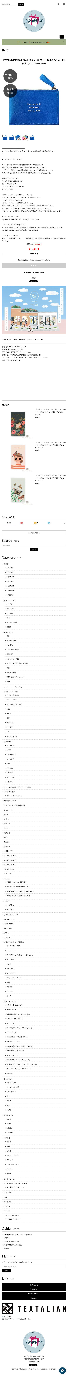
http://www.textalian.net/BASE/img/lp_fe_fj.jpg (17, 203)
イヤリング (10, 759)
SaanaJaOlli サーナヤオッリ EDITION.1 (20, 891)
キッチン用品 (11, 672)
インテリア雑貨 (12, 622)
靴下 (8, 1105)
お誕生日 (7, 823)
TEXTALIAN (8, 874)
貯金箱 (9, 1151)
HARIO (6, 933)
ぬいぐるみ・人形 (13, 1164)
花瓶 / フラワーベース (14, 795)
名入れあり (10, 905)
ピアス (9, 750)
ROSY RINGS (8, 924)
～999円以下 (8, 851)
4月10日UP (10, 577)
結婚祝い (7, 819)
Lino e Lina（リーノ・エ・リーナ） (19, 1060)
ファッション (11, 973)
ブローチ (10, 772)
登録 (6, 1270)
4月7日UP (10, 581)
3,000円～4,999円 (10, 860)
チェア (9, 618)
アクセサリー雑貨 (13, 659)
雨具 (8, 982)
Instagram (34, 1289)
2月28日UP (10, 590)
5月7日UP (10, 572)
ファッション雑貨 (13, 649)
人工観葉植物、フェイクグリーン (15, 1183)
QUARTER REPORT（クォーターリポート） (22, 1064)
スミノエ (7, 878)
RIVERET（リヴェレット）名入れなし (20, 955)
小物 (8, 681)
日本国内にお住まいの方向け (34, 272)
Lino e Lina (7, 937)
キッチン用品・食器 (11, 691)
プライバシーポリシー (11, 1241)
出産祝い (7, 828)
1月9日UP (10, 595)
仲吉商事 (10, 1073)
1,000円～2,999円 (10, 856)
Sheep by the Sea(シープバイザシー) (19, 1028)
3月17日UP (10, 586)
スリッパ (10, 1160)
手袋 (8, 1096)
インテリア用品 (12, 640)
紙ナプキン (10, 722)
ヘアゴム (10, 768)
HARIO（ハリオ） (13, 1009)
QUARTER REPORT (11, 915)
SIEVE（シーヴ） (13, 1055)
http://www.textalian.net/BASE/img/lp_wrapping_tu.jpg (20, 230)
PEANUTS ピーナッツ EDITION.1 (18, 886)
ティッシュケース (13, 1155)
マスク (9, 1101)
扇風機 (9, 1141)
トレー (9, 732)
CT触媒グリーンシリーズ (15, 1187)
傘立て (9, 627)
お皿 (8, 709)
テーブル (10, 613)
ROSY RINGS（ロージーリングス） (19, 1014)
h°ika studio (8, 928)
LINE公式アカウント (34, 1294)
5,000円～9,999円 (10, 865)
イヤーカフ (10, 777)
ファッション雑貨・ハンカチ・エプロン (17, 787)
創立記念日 (8, 846)
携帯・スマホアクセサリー (16, 677)
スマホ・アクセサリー (11, 1215)
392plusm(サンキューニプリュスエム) (19, 1046)
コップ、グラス (12, 700)
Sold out (34, 265)
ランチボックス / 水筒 (14, 704)
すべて (9, 523)
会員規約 (7, 1248)
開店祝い (7, 842)
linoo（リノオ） (12, 1023)
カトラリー (10, 727)
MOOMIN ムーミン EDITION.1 (17, 882)
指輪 (8, 763)
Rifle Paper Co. (9, 919)
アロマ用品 (10, 968)
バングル (10, 782)
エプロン (10, 987)
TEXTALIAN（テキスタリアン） (17, 1037)
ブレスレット (11, 754)
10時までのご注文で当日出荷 (14, 942)
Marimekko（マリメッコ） (16, 1051)
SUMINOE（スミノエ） (15, 1005)
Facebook (34, 1298)
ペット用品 (8, 1202)
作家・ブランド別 (10, 1001)
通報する (34, 278)
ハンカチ (10, 991)
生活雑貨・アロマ (10, 801)
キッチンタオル (12, 736)
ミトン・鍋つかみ (13, 695)
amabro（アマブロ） (14, 1041)
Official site (34, 1285)
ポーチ (9, 996)
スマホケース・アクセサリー (14, 687)
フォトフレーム (9, 1179)
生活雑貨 (10, 654)
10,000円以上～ (9, 869)
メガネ (9, 1110)
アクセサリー (8, 742)
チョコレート (8, 810)
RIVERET (7, 901)
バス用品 (10, 645)
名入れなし (10, 909)
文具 (8, 668)
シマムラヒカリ (12, 1032)
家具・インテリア (10, 600)
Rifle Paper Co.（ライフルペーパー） (19, 1069)
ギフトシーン (8, 1115)
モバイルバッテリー (13, 1219)
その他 (9, 964)
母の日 (6, 814)
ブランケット (11, 1091)
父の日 (6, 837)
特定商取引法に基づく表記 (13, 1245)
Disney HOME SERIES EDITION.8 (18, 896)
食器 (8, 636)
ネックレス (10, 745)
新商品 (6, 564)
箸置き (9, 713)
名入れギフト (8, 632)
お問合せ (7, 1238)
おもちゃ (10, 1169)
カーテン (10, 604)
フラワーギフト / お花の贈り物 (17, 663)
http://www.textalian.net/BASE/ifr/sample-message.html (20, 219)
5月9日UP (10, 568)
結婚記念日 (8, 833)
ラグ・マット (11, 609)
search (21, 4)
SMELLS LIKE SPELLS (14, 1018)
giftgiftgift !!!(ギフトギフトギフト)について (18, 1235)
